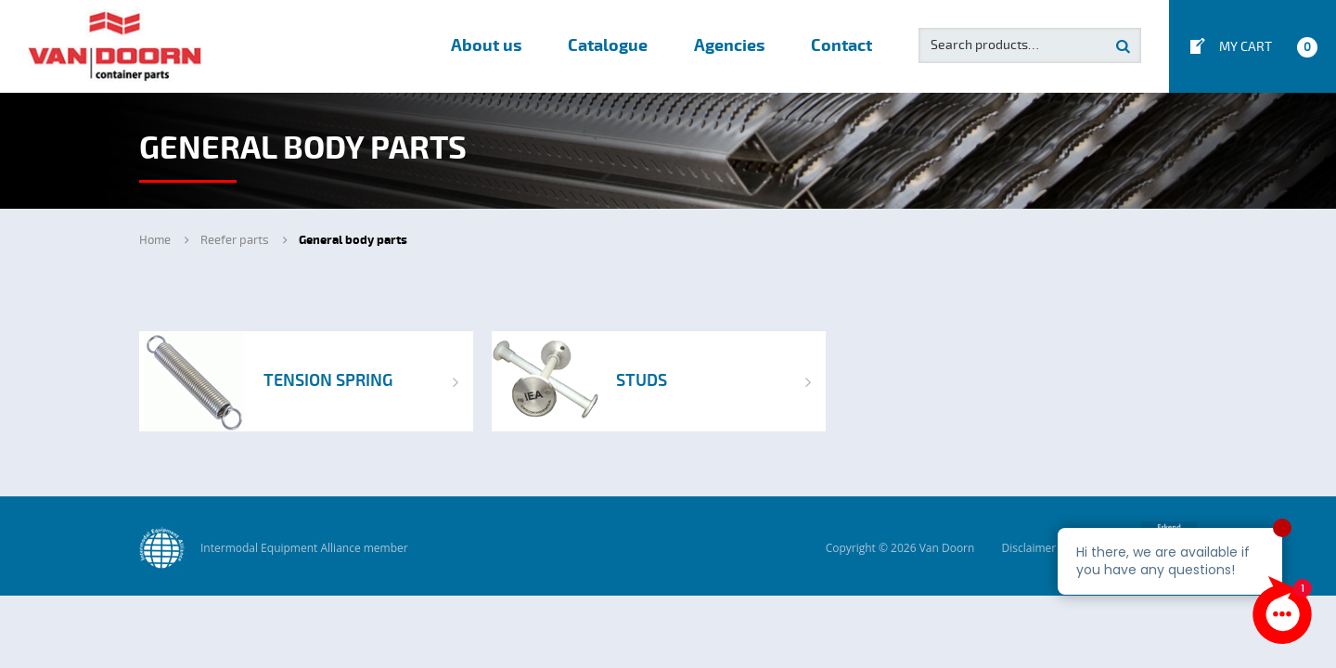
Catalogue (608, 46)
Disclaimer (1028, 548)
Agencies (729, 46)
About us (486, 46)
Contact (841, 46)
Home (155, 240)
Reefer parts (234, 240)
